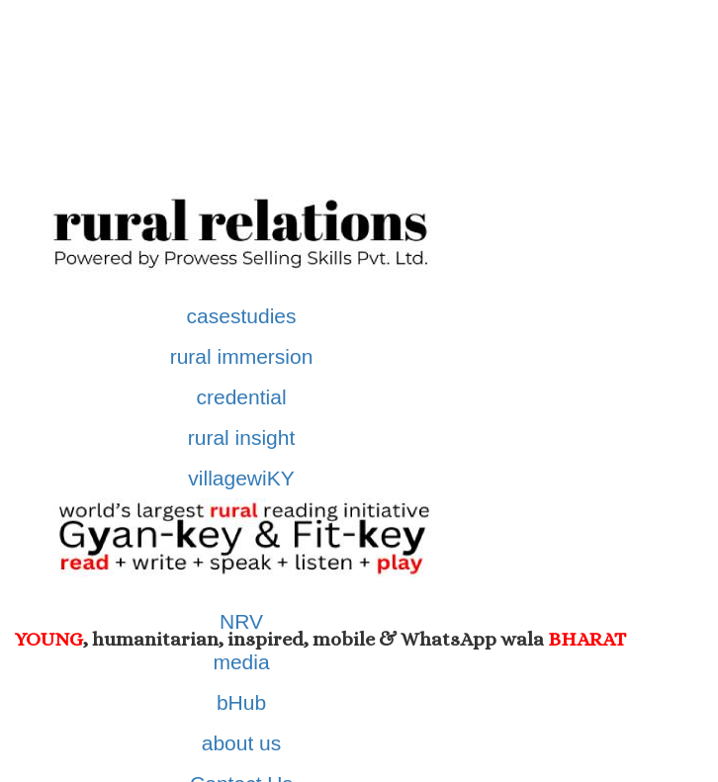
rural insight (242, 437)
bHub (241, 702)
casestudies (242, 315)
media (241, 662)
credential (242, 397)
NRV (241, 621)
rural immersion (242, 356)
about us (242, 743)
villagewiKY (241, 478)
